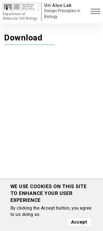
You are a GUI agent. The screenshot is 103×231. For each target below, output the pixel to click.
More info (51, 214)
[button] (95, 12)
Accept (79, 222)
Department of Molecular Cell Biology (20, 16)
